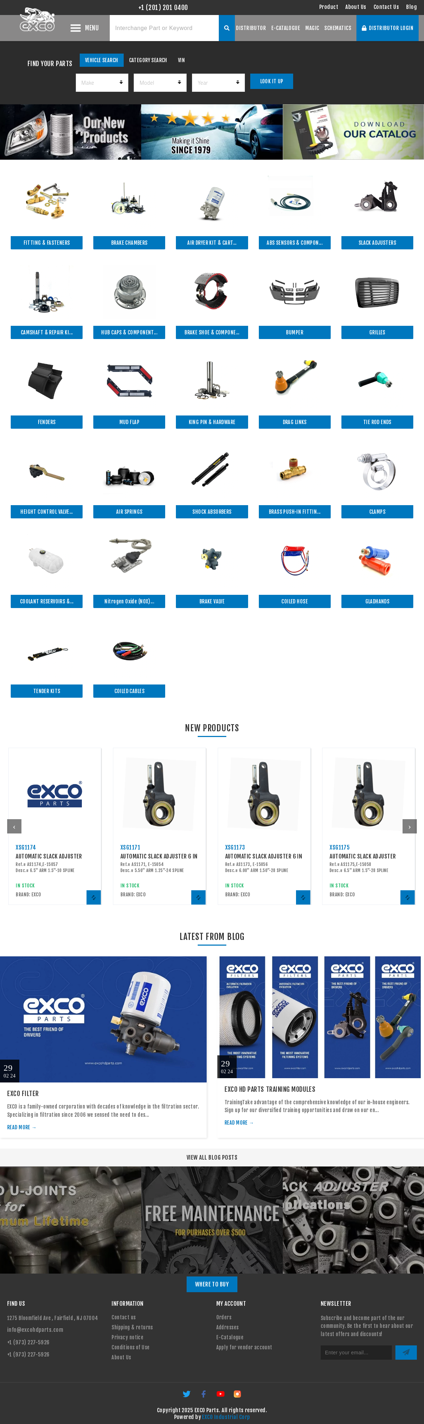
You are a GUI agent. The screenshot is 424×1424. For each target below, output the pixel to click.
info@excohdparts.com (35, 1329)
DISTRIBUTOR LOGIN (387, 28)
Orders (224, 1317)
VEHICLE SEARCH (101, 60)
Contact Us (386, 7)
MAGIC (312, 28)
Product (328, 7)
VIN (181, 60)
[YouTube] (221, 1396)
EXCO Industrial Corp (226, 1417)
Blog (411, 7)
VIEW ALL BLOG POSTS (212, 1157)
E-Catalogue (230, 1337)
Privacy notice (127, 1337)
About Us (355, 7)
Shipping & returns (132, 1327)
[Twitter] (187, 1396)
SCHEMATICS (337, 28)
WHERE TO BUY (212, 1284)
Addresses (227, 1327)
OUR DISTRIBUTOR (246, 28)
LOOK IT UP (272, 81)
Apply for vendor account (244, 1347)
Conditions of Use (130, 1347)
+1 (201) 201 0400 (163, 7)
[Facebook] (204, 1396)
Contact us (123, 1317)
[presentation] (14, 826)
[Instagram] (237, 1396)
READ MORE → (22, 1127)
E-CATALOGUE (285, 28)
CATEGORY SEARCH (148, 60)
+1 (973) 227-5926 (28, 1342)
